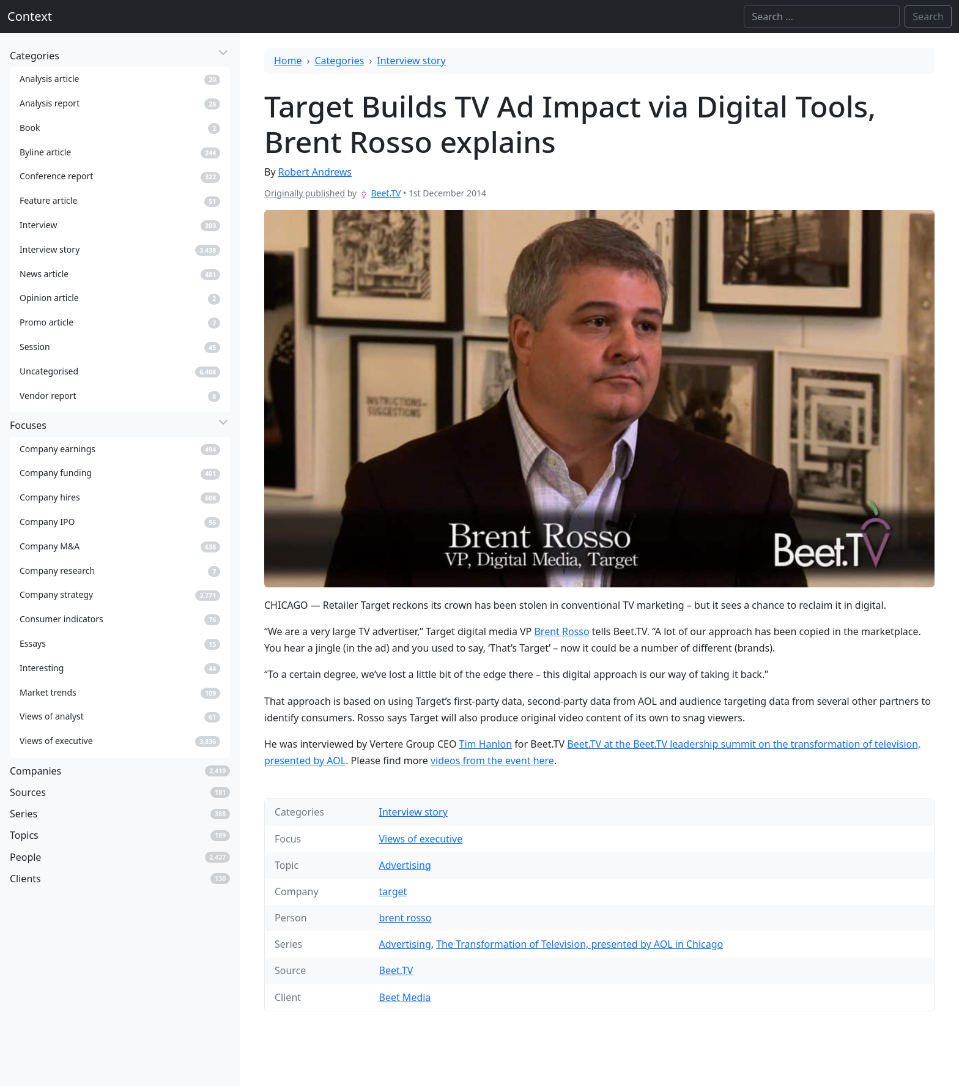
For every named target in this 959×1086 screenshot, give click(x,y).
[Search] (822, 16)
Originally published (304, 193)
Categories (340, 60)
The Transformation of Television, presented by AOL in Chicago (579, 944)
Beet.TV (386, 193)
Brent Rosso (561, 631)
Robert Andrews (315, 172)
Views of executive (420, 839)
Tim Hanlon (486, 744)
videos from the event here (492, 760)
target (393, 891)
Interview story (411, 60)
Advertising (405, 865)
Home (288, 60)
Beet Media (405, 997)
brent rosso (405, 917)
